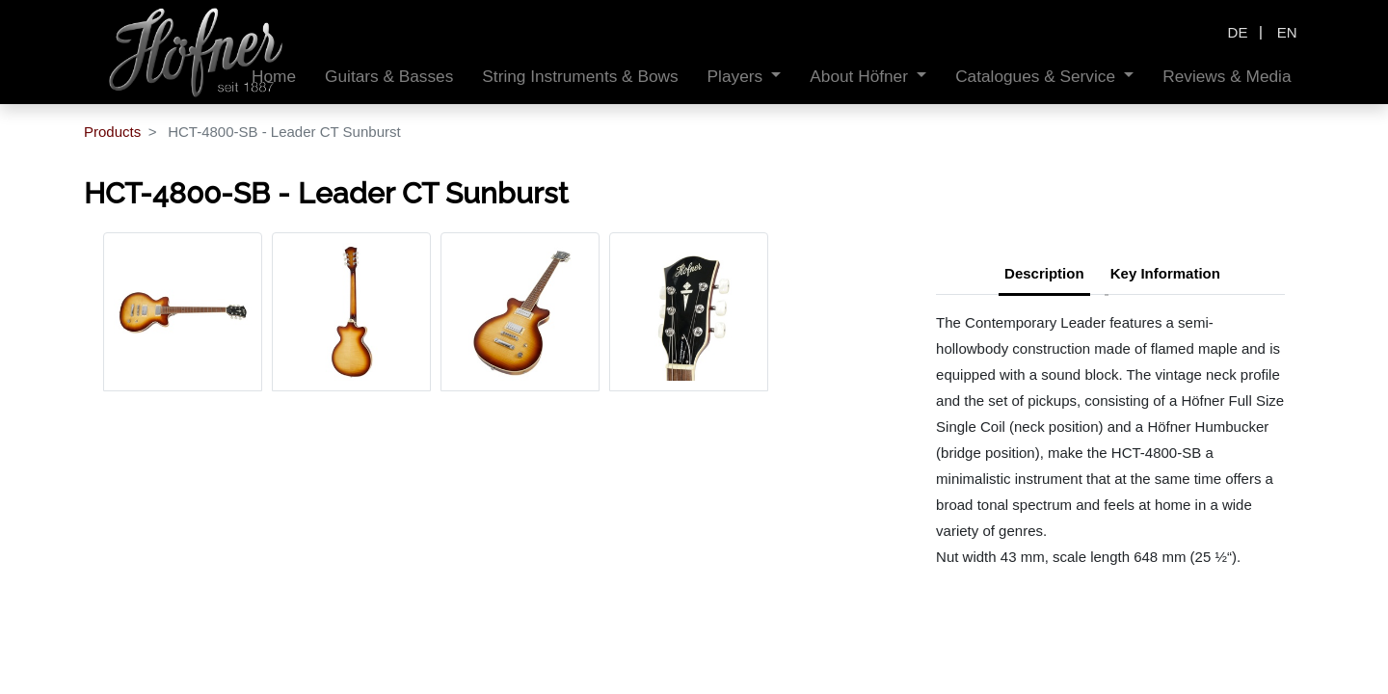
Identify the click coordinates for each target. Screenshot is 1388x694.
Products (112, 131)
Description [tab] (1044, 273)
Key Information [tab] (1165, 273)
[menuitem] (388, 76)
